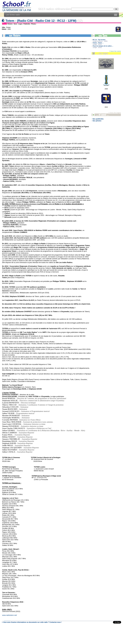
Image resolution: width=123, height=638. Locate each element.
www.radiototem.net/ (9, 615)
